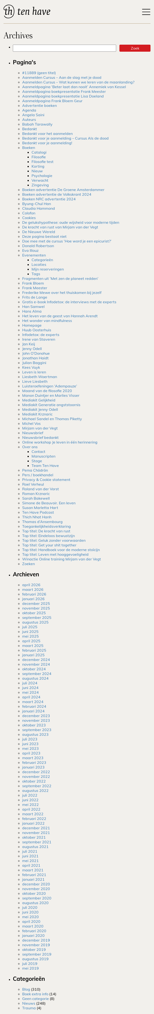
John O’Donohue (36, 353)
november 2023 (36, 720)
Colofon (28, 213)
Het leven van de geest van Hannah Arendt (60, 316)
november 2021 (36, 832)
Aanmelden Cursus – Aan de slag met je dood (61, 77)
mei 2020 (30, 916)
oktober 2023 (34, 725)
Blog (26, 989)
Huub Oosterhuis (36, 330)
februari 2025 (34, 650)
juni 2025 (30, 631)
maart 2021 (32, 870)
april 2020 (31, 921)
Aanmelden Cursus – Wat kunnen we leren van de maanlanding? (78, 82)
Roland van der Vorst (40, 489)
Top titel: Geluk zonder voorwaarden (54, 540)
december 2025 (36, 603)
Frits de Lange (34, 297)
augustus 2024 (35, 678)
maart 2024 (32, 701)
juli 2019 (29, 963)
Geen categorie (35, 998)
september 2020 (36, 898)
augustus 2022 (35, 790)
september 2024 (36, 673)
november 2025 (36, 608)
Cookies (29, 217)
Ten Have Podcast (38, 512)
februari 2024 (34, 706)
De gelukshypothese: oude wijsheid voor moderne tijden (70, 222)
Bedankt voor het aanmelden (47, 133)
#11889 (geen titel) (39, 72)
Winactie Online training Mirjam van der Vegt (61, 559)
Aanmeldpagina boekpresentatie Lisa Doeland (63, 96)
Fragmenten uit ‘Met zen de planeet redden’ (60, 278)
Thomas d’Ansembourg (42, 521)
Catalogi (39, 152)
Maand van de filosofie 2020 (47, 390)
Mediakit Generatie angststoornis (51, 404)
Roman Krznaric (36, 493)
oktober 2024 (34, 669)
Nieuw (37, 171)
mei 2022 (30, 804)
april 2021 (31, 865)
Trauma (29, 1008)
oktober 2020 (34, 893)
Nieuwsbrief (32, 432)
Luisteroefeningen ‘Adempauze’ (49, 386)
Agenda (29, 110)
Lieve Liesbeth (34, 381)
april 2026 (31, 584)
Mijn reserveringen (48, 269)
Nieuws (28, 1003)
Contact (38, 451)
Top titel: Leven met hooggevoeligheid (55, 554)
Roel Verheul (33, 484)
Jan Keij (28, 344)
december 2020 (36, 884)
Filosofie (39, 157)
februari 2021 (34, 874)
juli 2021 (29, 851)
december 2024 (36, 659)
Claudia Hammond (38, 208)
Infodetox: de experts (40, 334)
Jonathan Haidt (35, 358)
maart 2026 (32, 589)
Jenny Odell (32, 348)
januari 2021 (33, 879)
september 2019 (36, 954)
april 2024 (31, 697)
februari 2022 (34, 818)
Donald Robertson (38, 245)
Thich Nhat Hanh (36, 517)
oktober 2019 (34, 949)
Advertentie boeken (39, 105)
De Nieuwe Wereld (38, 231)
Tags (36, 273)
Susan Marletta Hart (40, 507)
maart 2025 (32, 645)
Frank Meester (34, 287)
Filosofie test (43, 161)
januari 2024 (33, 711)
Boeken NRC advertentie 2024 (49, 199)
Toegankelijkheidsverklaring (46, 526)
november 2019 (36, 944)
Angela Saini (33, 114)
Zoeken (28, 563)
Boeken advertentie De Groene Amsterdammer (63, 189)
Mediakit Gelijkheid (38, 400)
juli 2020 (29, 907)
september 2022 (36, 785)
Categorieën (42, 259)
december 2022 (36, 771)
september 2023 (36, 729)
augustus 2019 (35, 958)
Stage (37, 460)
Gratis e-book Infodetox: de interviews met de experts (69, 302)
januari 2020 (33, 935)
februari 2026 (34, 594)
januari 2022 (33, 823)
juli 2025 (29, 626)
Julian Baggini (34, 362)
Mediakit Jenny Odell (40, 409)
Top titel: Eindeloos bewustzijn (48, 535)
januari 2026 (33, 598)
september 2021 (36, 842)
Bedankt (29, 128)
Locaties (39, 264)
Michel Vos (31, 423)
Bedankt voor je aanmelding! (47, 143)
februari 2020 (34, 930)
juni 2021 (30, 856)
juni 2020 (30, 912)
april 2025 (31, 641)
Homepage (32, 325)
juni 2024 (30, 687)
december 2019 (36, 940)
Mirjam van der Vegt (40, 428)
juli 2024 (29, 683)
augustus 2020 (35, 902)
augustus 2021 (35, 846)
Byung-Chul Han (36, 203)
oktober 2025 (34, 612)
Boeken (28, 147)
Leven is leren (34, 372)
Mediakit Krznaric (37, 414)
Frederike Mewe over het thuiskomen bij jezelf (61, 292)
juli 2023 (29, 739)
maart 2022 (32, 814)
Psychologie (42, 175)
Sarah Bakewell (36, 498)
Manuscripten (43, 456)
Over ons (30, 446)
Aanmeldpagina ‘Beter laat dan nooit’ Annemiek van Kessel (74, 86)
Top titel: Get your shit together (49, 545)
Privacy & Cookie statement (46, 479)
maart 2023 (32, 757)
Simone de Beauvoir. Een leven (48, 503)
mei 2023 (30, 748)
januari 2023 (33, 767)
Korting (38, 166)
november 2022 (36, 776)
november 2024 (36, 664)
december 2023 (36, 715)
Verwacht (40, 180)
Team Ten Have (45, 465)
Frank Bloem (33, 283)
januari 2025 (33, 655)
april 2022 (31, 809)
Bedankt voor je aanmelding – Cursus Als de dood (65, 138)
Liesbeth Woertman (39, 376)
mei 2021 (30, 860)
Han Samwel (33, 306)
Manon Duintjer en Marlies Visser (50, 395)
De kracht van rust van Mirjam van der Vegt (60, 227)
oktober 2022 (34, 781)
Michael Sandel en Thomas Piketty (52, 418)
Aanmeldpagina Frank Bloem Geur (52, 100)
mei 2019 (30, 968)
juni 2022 (30, 799)
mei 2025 (30, 636)
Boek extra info (35, 994)
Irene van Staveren (38, 339)
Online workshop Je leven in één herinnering (59, 442)
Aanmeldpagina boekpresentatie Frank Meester (64, 91)
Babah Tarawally (37, 124)
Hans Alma (32, 311)
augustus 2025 (35, 622)
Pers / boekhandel (37, 475)
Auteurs (29, 119)
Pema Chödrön (35, 470)
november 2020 (36, 888)
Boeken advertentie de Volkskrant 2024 (56, 194)
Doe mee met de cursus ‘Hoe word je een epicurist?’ (66, 241)
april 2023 (31, 753)
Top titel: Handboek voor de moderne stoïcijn (61, 549)
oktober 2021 (34, 837)
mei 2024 (30, 692)
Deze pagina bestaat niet (44, 236)
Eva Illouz (30, 250)
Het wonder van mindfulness (47, 320)
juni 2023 (30, 743)
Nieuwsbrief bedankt (40, 437)
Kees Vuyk (31, 367)
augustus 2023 (35, 734)
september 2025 (36, 617)
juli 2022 (29, 795)
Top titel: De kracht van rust (46, 531)
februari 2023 (34, 762)
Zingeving (40, 185)
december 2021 (36, 828)
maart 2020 (32, 926)
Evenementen (34, 255)
